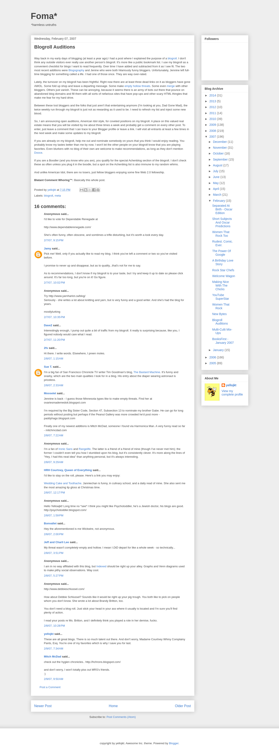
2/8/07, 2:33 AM (53, 385)
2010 (213, 119)
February (219, 200)
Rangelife (85, 449)
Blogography (76, 70)
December (220, 141)
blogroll (172, 58)
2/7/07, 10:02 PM (54, 282)
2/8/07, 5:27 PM (53, 575)
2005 (213, 363)
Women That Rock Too (220, 233)
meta (58, 195)
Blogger (173, 743)
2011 (213, 113)
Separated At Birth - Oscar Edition (222, 209)
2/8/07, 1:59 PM (53, 515)
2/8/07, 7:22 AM (53, 435)
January (219, 350)
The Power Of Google (221, 252)
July (216, 171)
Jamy (47, 248)
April (216, 189)
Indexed (101, 566)
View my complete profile (232, 392)
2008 (213, 130)
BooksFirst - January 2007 (223, 340)
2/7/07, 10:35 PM (54, 317)
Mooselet (50, 393)
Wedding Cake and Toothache (63, 483)
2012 (213, 107)
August (218, 165)
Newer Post (43, 706)
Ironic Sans (65, 449)
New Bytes (219, 314)
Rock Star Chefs (223, 270)
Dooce (38, 152)
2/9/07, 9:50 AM (53, 679)
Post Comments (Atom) (121, 717)
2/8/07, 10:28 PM (54, 625)
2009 (213, 124)
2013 (213, 101)
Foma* (44, 16)
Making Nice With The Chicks (220, 285)
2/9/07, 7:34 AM (53, 648)
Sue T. (48, 366)
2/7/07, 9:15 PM (53, 240)
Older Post (183, 706)
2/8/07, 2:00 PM (53, 534)
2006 (213, 357)
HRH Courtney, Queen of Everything (68, 470)
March (217, 194)
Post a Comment (50, 687)
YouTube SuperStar (220, 296)
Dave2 (48, 325)
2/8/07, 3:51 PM (53, 553)
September (221, 159)
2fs (46, 348)
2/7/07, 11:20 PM (54, 339)
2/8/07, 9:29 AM (53, 462)
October (219, 153)
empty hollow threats (137, 86)
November (220, 147)
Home (113, 706)
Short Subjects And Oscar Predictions (222, 222)
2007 (213, 136)
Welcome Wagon (223, 276)
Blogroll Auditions (220, 321)
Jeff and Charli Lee (56, 542)
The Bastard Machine (146, 372)
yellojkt (49, 633)
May (216, 183)
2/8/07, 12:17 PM (54, 492)
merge (171, 86)
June (216, 177)
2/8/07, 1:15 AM (53, 358)
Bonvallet (50, 523)
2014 (213, 95)
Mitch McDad (52, 656)
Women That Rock (220, 306)
